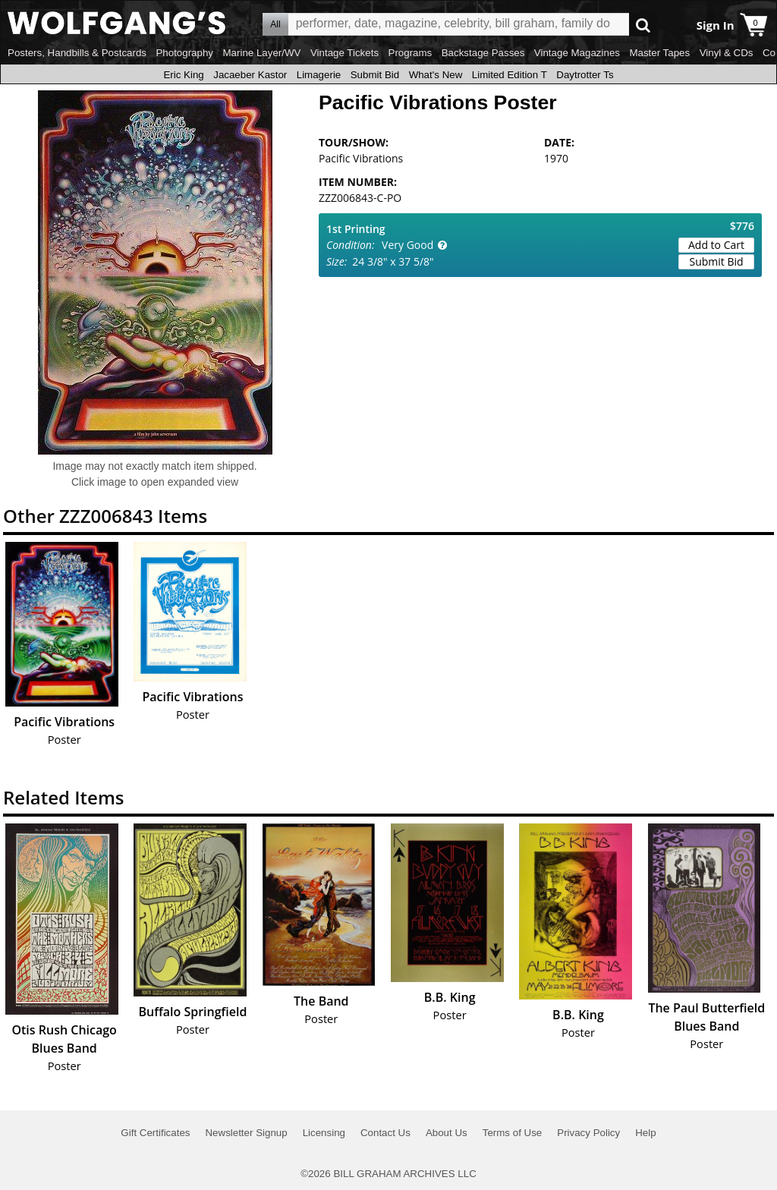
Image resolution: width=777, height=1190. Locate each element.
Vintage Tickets (344, 52)
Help (645, 1132)
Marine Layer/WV (261, 52)
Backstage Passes (483, 52)
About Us (446, 1132)
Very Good (407, 245)
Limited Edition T (509, 74)
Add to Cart (716, 245)
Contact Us (385, 1132)
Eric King (183, 74)
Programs (410, 52)
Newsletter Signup (246, 1132)
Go (643, 24)
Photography (184, 52)
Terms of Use (513, 1132)
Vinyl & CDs (726, 52)
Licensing (324, 1132)
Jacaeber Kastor (250, 74)
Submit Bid (375, 74)
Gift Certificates (155, 1132)
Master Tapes (659, 52)
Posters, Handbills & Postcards (77, 52)
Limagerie (319, 74)
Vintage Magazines (577, 52)
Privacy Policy (588, 1132)
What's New (436, 74)
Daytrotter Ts (584, 74)
